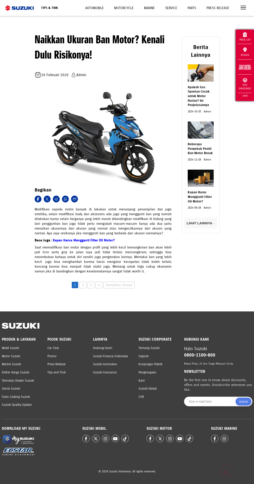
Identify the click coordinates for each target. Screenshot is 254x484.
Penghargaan (147, 372)
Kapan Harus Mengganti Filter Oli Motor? (84, 240)
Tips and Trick (56, 372)
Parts (191, 8)
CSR (141, 397)
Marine (149, 8)
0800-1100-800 (199, 355)
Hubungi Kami (102, 348)
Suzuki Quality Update (17, 405)
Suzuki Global (148, 389)
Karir (142, 381)
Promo (51, 356)
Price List (245, 36)
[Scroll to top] (226, 471)
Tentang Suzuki (149, 348)
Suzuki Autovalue (105, 364)
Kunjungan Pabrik (150, 364)
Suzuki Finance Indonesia (110, 356)
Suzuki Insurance (105, 372)
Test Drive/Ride (245, 84)
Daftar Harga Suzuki (15, 372)
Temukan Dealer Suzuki (18, 381)
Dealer (245, 52)
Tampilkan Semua (119, 285)
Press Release (217, 8)
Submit (243, 401)
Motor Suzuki (11, 356)
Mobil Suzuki (10, 348)
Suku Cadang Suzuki (16, 397)
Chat (245, 95)
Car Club (53, 348)
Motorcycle (124, 8)
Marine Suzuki (11, 364)
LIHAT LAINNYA (201, 223)
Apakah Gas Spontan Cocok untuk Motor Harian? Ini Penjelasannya (199, 96)
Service (171, 8)
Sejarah (144, 356)
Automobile (94, 8)
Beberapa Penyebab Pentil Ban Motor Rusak (200, 148)
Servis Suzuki (11, 389)
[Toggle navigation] (243, 8)
